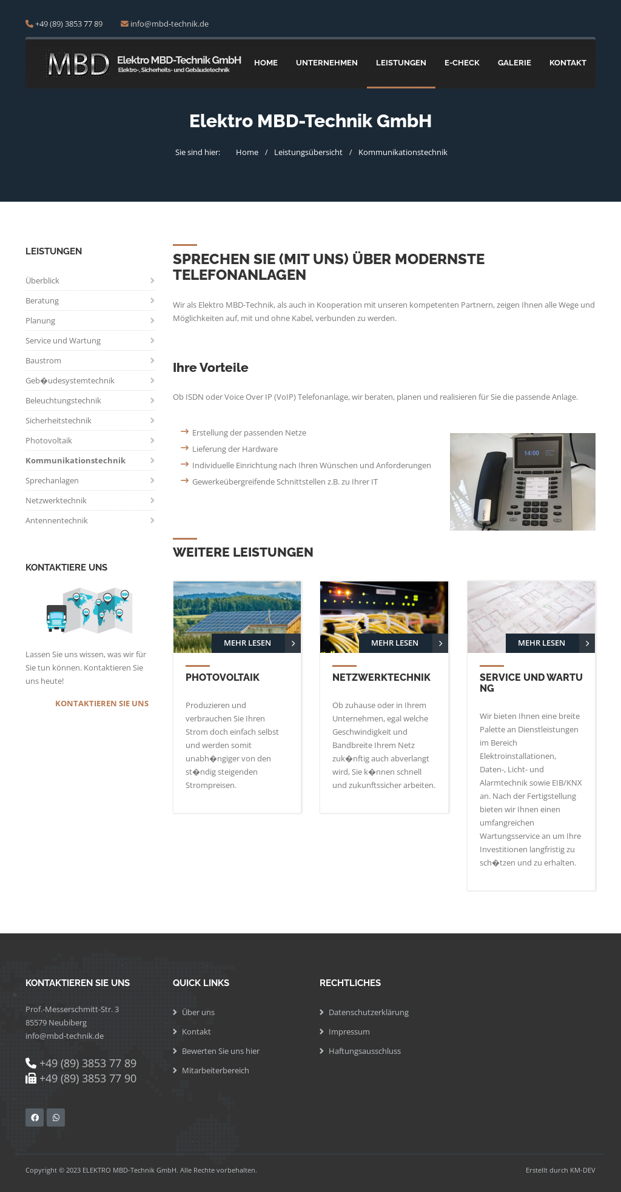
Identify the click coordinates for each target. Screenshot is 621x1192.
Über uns (198, 1012)
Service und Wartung (63, 340)
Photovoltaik (48, 440)
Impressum (349, 1031)
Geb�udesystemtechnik (70, 380)
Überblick (42, 280)
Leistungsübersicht (308, 152)
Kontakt (567, 62)
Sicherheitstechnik (58, 420)
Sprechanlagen (52, 480)
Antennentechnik (56, 520)
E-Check (462, 62)
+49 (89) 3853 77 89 (68, 23)
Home (266, 62)
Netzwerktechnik (56, 500)
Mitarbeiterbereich (215, 1070)
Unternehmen (327, 62)
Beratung (42, 300)
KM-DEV (583, 1169)
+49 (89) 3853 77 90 (87, 1078)
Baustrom (43, 360)
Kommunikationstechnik (403, 152)
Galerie (514, 62)
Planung (40, 320)
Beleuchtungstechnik (63, 400)
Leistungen (401, 62)
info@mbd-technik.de (169, 23)
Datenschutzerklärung (369, 1012)
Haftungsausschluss (365, 1050)
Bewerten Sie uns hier (221, 1050)
